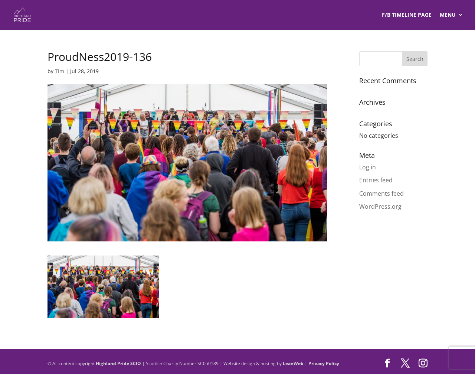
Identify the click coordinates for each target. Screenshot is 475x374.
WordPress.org (380, 206)
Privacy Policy (323, 363)
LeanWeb (293, 363)
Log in (367, 167)
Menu (448, 15)
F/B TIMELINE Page (407, 15)
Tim (59, 71)
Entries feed (376, 180)
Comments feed (381, 193)
